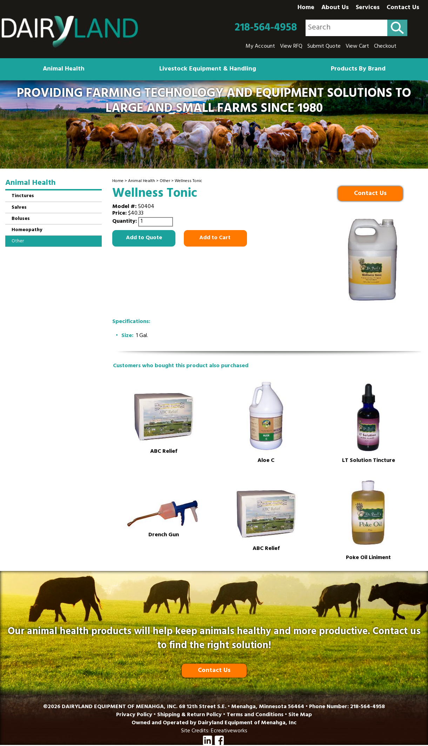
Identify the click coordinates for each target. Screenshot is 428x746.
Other (165, 181)
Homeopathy (27, 230)
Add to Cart (215, 238)
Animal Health (64, 69)
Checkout (385, 46)
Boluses (21, 219)
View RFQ (291, 46)
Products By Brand (358, 69)
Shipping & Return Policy (189, 715)
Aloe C (266, 461)
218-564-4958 (266, 28)
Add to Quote (144, 238)
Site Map (300, 715)
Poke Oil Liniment (368, 558)
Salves (19, 208)
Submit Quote (324, 46)
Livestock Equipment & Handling (207, 69)
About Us (335, 8)
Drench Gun (163, 535)
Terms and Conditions (255, 715)
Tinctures (23, 196)
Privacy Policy (134, 715)
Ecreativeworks (229, 731)
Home (305, 8)
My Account (260, 46)
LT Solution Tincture (368, 461)
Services (368, 8)
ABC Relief (163, 452)
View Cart (357, 46)
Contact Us (403, 8)
